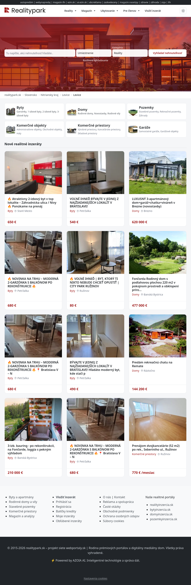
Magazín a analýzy (22, 516)
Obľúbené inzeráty (69, 521)
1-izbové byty (34, 111)
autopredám (26, 2)
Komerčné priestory (94, 125)
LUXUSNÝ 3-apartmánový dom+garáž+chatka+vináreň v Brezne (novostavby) (153, 202)
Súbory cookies (113, 521)
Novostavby (100, 113)
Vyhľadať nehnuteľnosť (167, 53)
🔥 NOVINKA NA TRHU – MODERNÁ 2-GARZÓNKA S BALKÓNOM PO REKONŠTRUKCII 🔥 (33, 282)
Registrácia (63, 507)
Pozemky (146, 107)
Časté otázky (111, 507)
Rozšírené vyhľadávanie (95, 60)
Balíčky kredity (66, 511)
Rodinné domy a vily (23, 502)
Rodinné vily (113, 113)
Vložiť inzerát (66, 497)
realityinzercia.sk (161, 505)
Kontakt (119, 497)
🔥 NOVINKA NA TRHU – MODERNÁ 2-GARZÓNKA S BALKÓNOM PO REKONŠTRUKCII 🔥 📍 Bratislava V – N (33, 368)
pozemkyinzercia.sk (163, 519)
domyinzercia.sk (161, 514)
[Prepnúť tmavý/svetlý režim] (183, 10)
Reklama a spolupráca (118, 502)
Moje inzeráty (65, 516)
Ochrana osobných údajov (121, 516)
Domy (82, 109)
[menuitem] (70, 10)
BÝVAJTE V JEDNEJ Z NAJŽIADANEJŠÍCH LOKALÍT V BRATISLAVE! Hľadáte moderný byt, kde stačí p (95, 368)
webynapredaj (43, 2)
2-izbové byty (49, 111)
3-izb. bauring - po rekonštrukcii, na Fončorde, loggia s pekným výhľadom (31, 449)
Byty (20, 107)
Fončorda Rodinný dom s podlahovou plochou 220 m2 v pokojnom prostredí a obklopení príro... (155, 284)
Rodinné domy (85, 113)
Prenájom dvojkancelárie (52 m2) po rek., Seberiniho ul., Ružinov (156, 448)
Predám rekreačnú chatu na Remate (152, 364)
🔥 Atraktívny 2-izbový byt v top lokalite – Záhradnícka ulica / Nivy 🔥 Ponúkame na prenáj (32, 202)
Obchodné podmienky (118, 511)
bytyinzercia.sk (160, 510)
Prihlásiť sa (63, 502)
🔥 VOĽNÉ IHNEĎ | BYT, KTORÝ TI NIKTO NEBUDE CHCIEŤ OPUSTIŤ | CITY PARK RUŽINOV (94, 282)
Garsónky (21, 111)
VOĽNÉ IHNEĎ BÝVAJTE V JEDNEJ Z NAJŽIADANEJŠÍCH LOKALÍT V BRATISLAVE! (94, 202)
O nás (107, 497)
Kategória (117, 47)
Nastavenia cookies (95, 578)
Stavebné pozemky (22, 507)
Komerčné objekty (31, 125)
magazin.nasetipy (129, 2)
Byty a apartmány (21, 497)
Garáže (144, 127)
